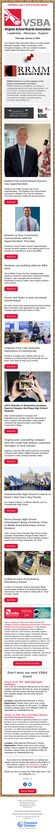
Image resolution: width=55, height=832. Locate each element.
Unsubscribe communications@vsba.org (27, 811)
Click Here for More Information (27, 663)
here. (34, 774)
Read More (11, 202)
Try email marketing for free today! (27, 828)
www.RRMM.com (22, 100)
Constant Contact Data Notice (33, 814)
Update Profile (17, 814)
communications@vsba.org (30, 816)
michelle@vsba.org (33, 765)
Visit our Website (27, 791)
